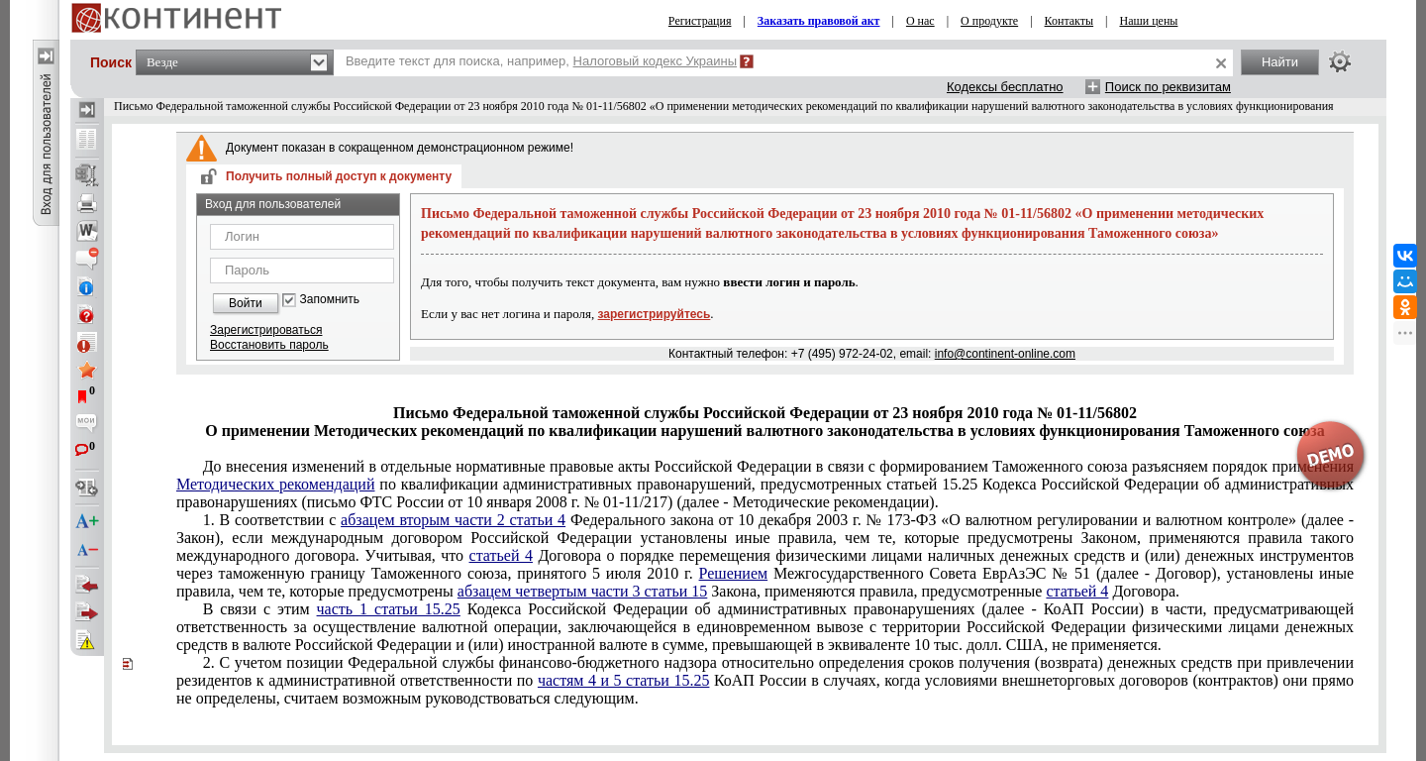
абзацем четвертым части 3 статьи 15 (582, 591)
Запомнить (329, 299)
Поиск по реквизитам (1168, 86)
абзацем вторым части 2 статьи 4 (453, 519)
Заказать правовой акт (819, 21)
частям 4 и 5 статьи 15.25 (624, 680)
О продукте (989, 21)
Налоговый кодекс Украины (655, 61)
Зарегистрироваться (266, 330)
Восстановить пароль (269, 345)
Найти (1280, 61)
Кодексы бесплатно (1005, 86)
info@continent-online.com (1005, 354)
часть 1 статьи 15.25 (388, 608)
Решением (733, 573)
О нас (920, 21)
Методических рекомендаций (275, 484)
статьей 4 (501, 555)
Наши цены (1149, 21)
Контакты (1069, 21)
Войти (245, 303)
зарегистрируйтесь (654, 314)
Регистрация (700, 21)
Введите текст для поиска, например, (541, 61)
